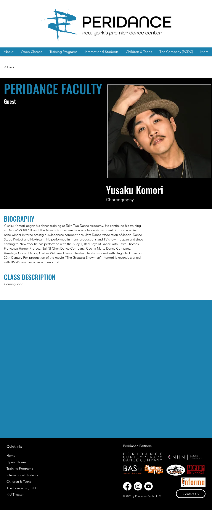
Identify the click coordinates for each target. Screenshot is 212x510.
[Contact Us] (191, 493)
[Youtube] (148, 486)
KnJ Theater (15, 494)
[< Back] (10, 67)
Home (10, 455)
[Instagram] (138, 486)
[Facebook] (127, 486)
